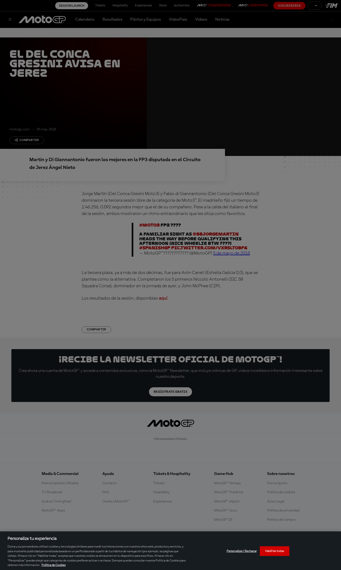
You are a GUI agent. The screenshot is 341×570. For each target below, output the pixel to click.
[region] (170, 550)
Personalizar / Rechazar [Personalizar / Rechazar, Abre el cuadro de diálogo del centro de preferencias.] (242, 550)
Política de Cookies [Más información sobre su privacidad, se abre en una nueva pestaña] (53, 565)
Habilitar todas (274, 550)
